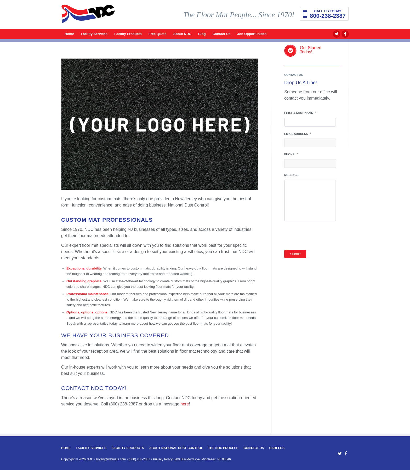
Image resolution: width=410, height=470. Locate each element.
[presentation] (324, 237)
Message (291, 174)
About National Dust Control (176, 448)
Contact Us (254, 448)
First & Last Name (300, 112)
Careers (276, 448)
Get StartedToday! (310, 49)
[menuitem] (69, 34)
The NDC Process (223, 448)
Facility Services (91, 448)
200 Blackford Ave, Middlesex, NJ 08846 (202, 459)
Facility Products (128, 448)
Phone (291, 154)
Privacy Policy (163, 459)
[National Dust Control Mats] (88, 17)
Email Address (297, 134)
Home (66, 448)
